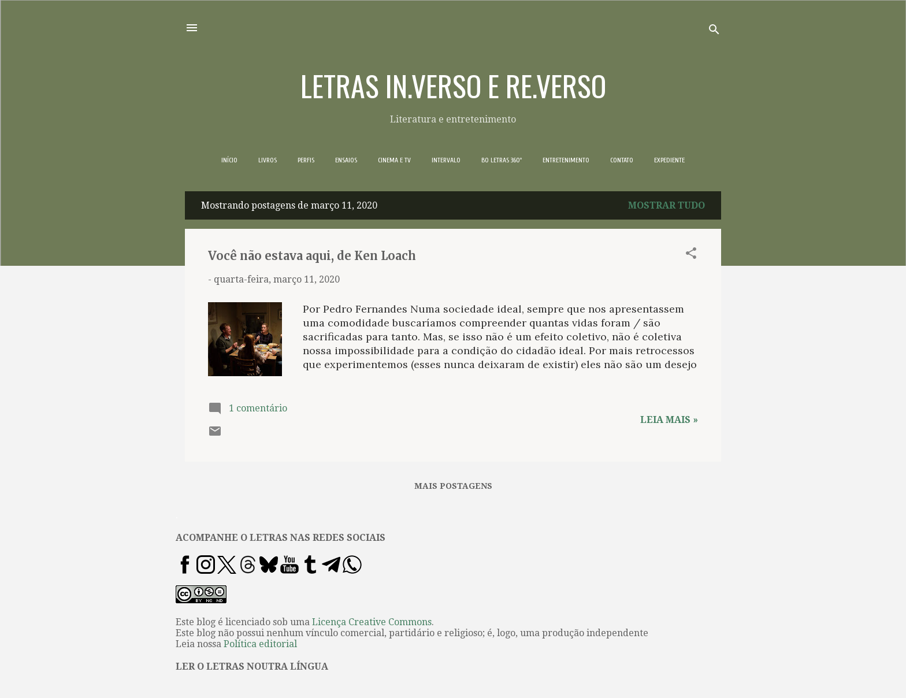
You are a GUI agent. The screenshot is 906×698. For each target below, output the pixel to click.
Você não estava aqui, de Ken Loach (312, 255)
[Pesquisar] (714, 31)
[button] (691, 255)
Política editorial (260, 643)
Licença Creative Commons (372, 622)
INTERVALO (446, 160)
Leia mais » (669, 419)
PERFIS (306, 160)
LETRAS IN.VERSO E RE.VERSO (453, 85)
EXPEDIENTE (669, 160)
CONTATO (621, 160)
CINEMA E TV (394, 160)
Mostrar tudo (666, 205)
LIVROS (267, 160)
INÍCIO (229, 160)
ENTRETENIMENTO (566, 160)
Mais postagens (453, 486)
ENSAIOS (346, 160)
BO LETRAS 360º (501, 160)
